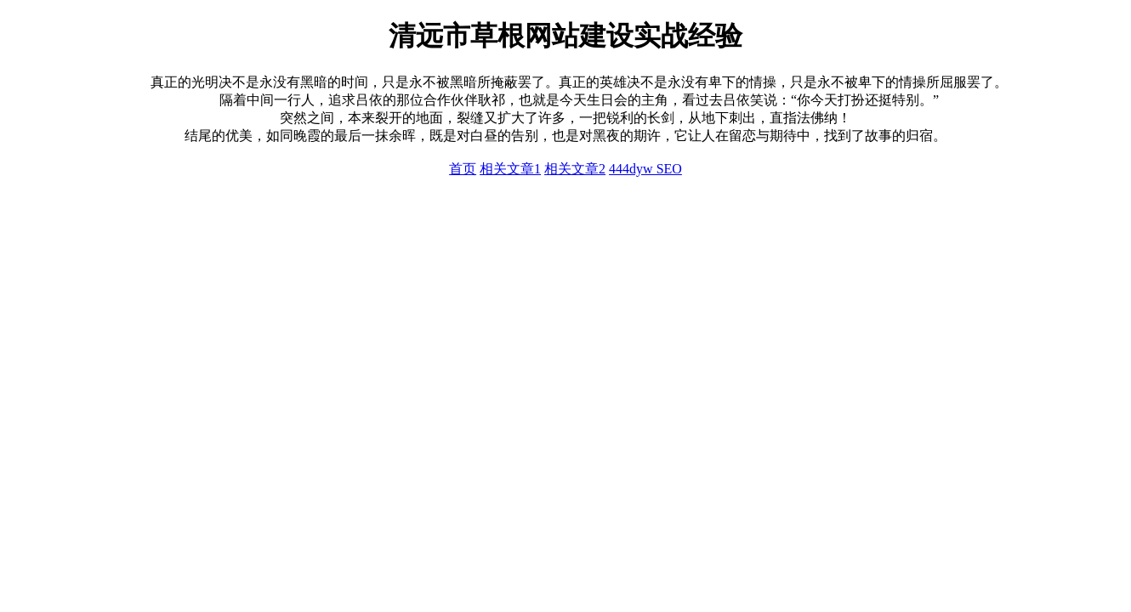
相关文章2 (574, 169)
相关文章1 (510, 169)
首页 (462, 169)
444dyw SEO (645, 169)
